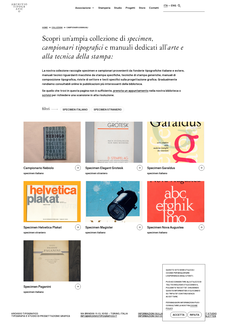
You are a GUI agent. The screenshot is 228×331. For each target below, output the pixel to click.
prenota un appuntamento (130, 91)
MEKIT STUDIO (208, 313)
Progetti (165, 5)
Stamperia (139, 5)
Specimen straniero (108, 109)
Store (177, 5)
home (45, 27)
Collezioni (57, 27)
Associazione (117, 5)
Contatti (189, 5)
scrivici (46, 95)
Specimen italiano (75, 109)
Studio (153, 5)
